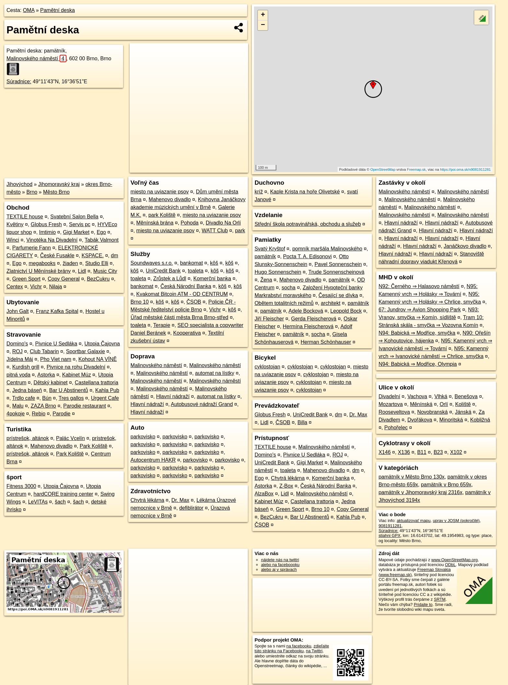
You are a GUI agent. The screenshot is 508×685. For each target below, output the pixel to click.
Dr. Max (180, 500)
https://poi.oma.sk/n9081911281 (465, 169)
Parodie (61, 413)
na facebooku (298, 646)
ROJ (17, 351)
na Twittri (314, 650)
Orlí (444, 404)
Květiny (14, 224)
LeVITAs (38, 502)
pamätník (265, 256)
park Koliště (162, 215)
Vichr (36, 286)
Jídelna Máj (19, 359)
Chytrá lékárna (147, 500)
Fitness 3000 (21, 486)
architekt (330, 303)
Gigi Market (76, 232)
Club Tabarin (44, 351)
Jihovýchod (19, 184)
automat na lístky (214, 373)
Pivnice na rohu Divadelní (76, 367)
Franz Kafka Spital (57, 311)
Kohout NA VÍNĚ (97, 359)
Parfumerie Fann (31, 247)
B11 (421, 452)
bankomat (191, 263)
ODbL (450, 564)
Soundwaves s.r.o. (152, 263)
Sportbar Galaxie (85, 351)
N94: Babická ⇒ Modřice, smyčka (416, 333)
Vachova (417, 396)
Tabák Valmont (102, 240)
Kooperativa (187, 333)
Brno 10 (140, 302)
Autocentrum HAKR (153, 460)
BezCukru (98, 279)
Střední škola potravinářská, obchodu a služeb (308, 224)
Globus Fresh (46, 224)
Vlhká (440, 396)
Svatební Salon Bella (74, 216)
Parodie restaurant (84, 406)
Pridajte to (423, 604)
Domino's (17, 343)
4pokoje (15, 413)
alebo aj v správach (279, 569)
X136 (404, 452)
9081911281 (389, 525)
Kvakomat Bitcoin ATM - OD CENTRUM (182, 294)
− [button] (263, 25)
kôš (214, 263)
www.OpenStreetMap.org (454, 559)
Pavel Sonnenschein (338, 264)
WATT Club (215, 230)
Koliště (463, 404)
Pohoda (190, 223)
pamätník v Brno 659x (446, 484)
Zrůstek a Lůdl (169, 278)
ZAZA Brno (43, 406)
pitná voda (18, 374)
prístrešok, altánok (27, 438)
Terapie (161, 325)
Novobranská (432, 412)
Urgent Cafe (105, 398)
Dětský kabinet (51, 382)
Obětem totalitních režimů (284, 303)
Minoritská (451, 420)
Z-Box (286, 486)
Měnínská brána (155, 223)
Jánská (463, 412)
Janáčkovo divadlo (465, 246)
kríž (259, 191)
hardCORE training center (63, 494)
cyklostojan (267, 366)
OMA (29, 10)
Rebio (38, 413)
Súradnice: (18, 81)
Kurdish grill (26, 367)
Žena (266, 280)
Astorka (46, 374)
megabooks (42, 263)
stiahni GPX (389, 535)
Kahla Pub (107, 390)
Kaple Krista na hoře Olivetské (305, 191)
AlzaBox (264, 493)
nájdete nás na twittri (280, 559)
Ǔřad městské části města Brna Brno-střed (179, 317)
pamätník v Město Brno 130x (411, 477)
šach (60, 502)
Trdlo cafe (23, 398)
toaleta (195, 270)
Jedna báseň (27, 390)
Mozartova (390, 404)
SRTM (439, 599)
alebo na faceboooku (280, 564)
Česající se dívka (338, 295)
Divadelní (389, 396)
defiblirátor (191, 508)
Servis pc (79, 224)
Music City (105, 271)
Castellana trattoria (96, 382)
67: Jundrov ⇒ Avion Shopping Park (419, 309)
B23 (438, 452)
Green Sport (26, 279)
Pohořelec (396, 427)
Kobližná (480, 420)
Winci (12, 240)
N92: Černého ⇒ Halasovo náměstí (418, 286)
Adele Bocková (306, 311)
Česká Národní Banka (185, 286)
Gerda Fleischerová (314, 318)
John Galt (17, 311)
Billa (302, 422)
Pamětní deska (57, 10)
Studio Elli (96, 263)
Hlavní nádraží (173, 396)
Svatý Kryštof (270, 248)
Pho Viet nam (55, 359)
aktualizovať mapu (413, 520)
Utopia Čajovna (102, 343)
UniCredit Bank (163, 270)
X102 (456, 452)
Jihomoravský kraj (59, 184)
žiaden (70, 263)
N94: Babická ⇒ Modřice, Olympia (417, 364)
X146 (384, 452)
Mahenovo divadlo (51, 446)
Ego (101, 232)
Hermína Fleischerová (308, 326)
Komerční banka (212, 278)
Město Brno (56, 192)
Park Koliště (93, 446)
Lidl (82, 271)
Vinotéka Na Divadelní (51, 240)
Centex (14, 286)
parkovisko (143, 436)
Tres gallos (71, 398)
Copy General (64, 279)
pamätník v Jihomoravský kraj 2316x (420, 492)
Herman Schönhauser (326, 342)
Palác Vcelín (70, 438)
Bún (46, 398)
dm (114, 255)
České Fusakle (57, 255)
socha (288, 287)
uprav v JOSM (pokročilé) (456, 520)
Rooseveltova (394, 412)
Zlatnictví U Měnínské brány (38, 271)
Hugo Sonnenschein (278, 272)
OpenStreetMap (383, 169)
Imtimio (47, 232)
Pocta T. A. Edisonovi (307, 256)
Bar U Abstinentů (68, 390)
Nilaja (55, 286)
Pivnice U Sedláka (56, 343)
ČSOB (193, 302)
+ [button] (263, 15)
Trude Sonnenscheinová (336, 272)
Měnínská (421, 404)
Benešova (466, 396)
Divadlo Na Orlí (223, 223)
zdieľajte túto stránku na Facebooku (292, 648)
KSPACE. (93, 255)
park (240, 230)
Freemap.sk (416, 169)
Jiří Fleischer (269, 318)
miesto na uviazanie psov (160, 191)
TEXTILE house (24, 216)
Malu (18, 406)
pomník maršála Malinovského (327, 248)
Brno (31, 192)
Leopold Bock (346, 311)
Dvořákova (419, 420)
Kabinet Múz (76, 374)
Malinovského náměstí (36, 58)
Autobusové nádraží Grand (202, 404)
